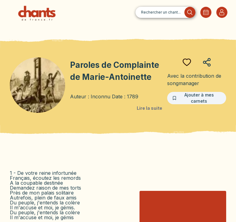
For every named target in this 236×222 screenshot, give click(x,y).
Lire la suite (149, 108)
